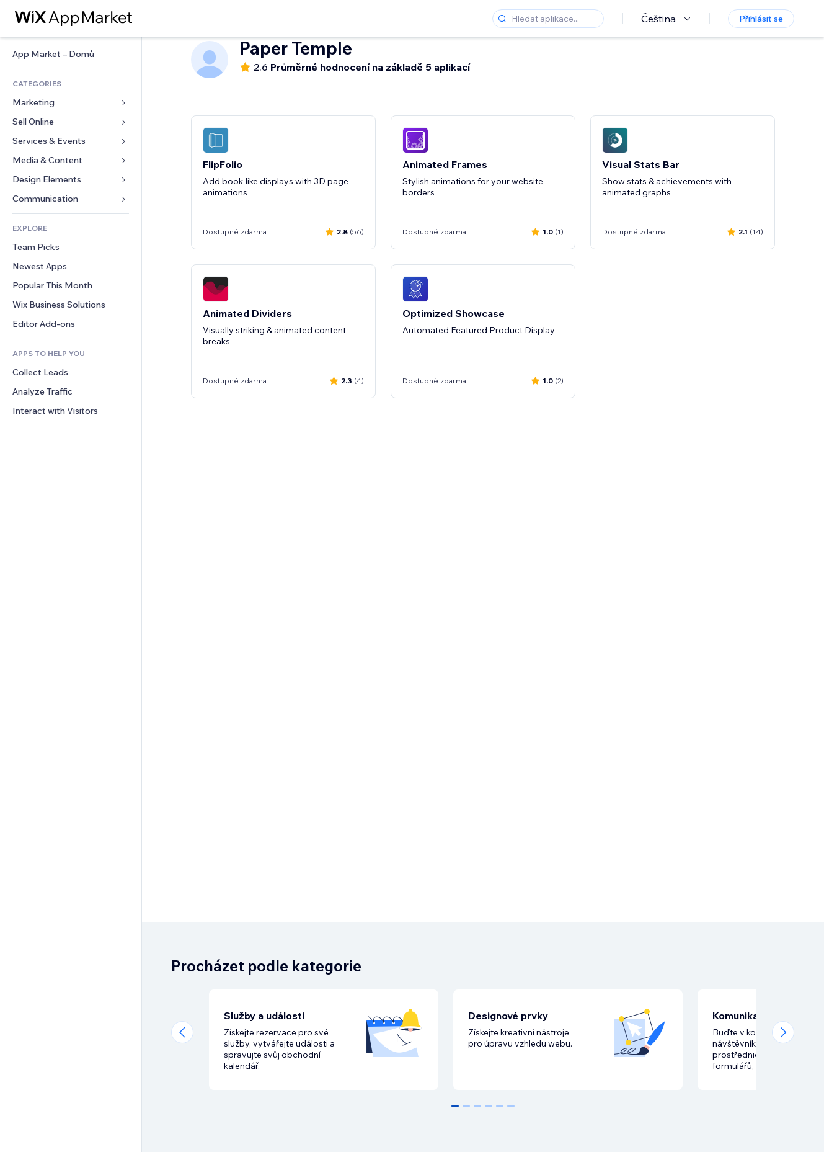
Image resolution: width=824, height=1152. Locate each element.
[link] (70, 54)
